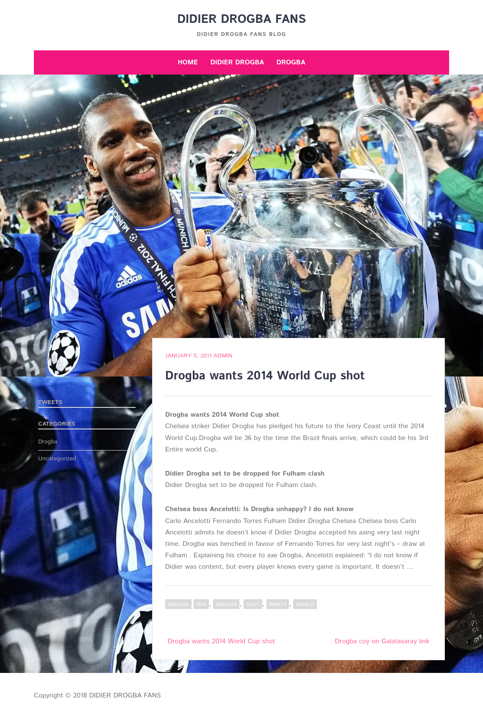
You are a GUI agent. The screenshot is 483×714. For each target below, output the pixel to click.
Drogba (291, 62)
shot (253, 604)
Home (188, 62)
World (305, 604)
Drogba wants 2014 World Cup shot (221, 641)
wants (277, 604)
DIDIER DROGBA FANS (241, 19)
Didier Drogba (237, 62)
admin (223, 355)
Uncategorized (57, 458)
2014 (201, 604)
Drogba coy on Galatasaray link (382, 641)
